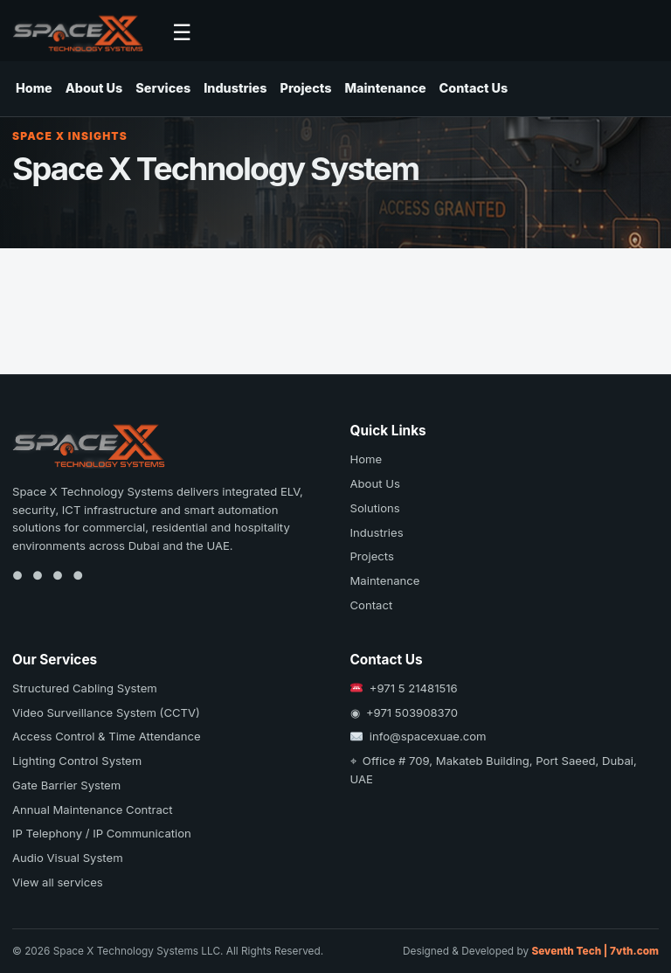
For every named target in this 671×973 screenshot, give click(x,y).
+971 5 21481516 (414, 688)
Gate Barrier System (66, 785)
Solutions (375, 508)
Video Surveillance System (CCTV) (106, 712)
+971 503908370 (412, 712)
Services (162, 87)
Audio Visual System (67, 858)
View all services (57, 882)
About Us (94, 87)
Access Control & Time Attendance (106, 736)
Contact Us (473, 87)
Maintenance (384, 87)
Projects (306, 87)
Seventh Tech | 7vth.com (595, 951)
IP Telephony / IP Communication (101, 833)
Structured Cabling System (84, 688)
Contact (371, 605)
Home (34, 87)
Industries (235, 87)
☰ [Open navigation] (181, 33)
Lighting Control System (77, 761)
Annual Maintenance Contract (92, 810)
